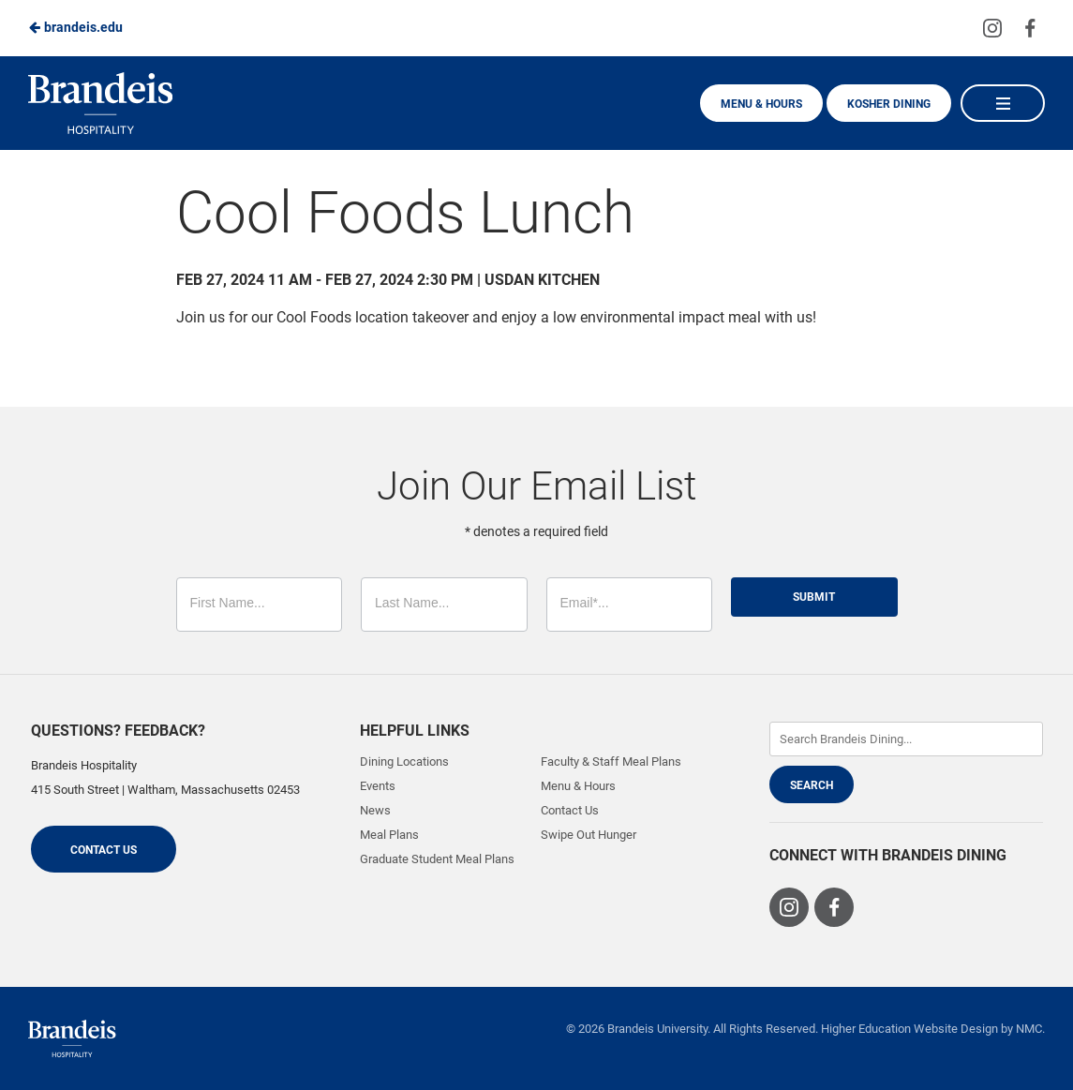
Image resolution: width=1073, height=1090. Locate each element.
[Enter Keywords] (906, 739)
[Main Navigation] (1003, 103)
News (375, 810)
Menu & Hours (761, 104)
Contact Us (103, 850)
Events (377, 786)
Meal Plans (389, 835)
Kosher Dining (889, 104)
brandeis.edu (75, 27)
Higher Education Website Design (909, 1029)
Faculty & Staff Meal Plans (611, 761)
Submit (814, 597)
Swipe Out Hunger (588, 835)
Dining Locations (404, 761)
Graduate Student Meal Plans (437, 859)
